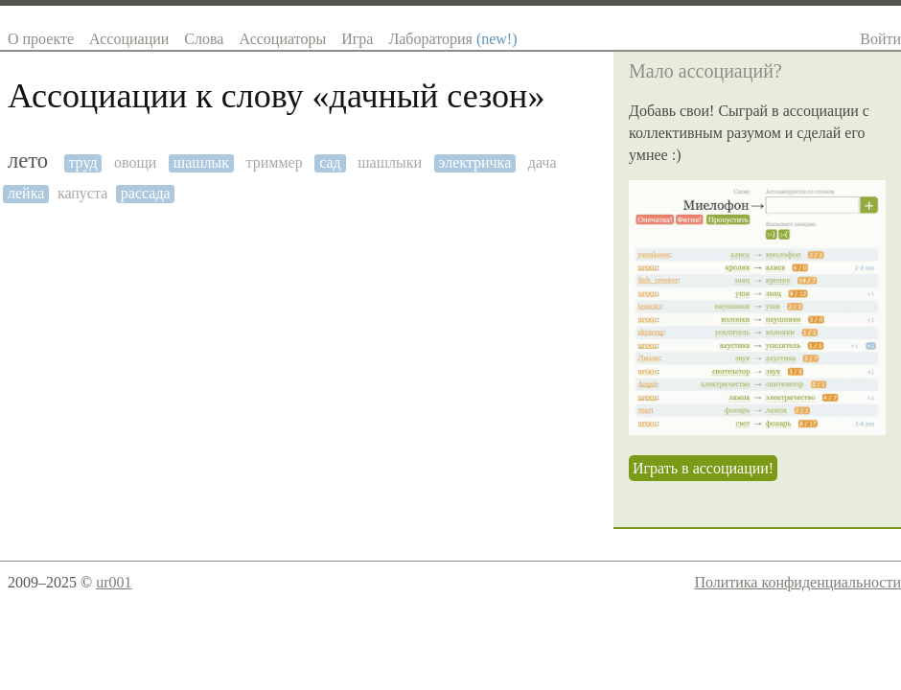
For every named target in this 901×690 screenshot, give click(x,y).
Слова (203, 39)
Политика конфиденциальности (797, 582)
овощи (135, 162)
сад (330, 162)
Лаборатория (452, 39)
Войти (880, 39)
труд (82, 162)
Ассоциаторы (282, 39)
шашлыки (390, 162)
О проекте (41, 39)
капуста (82, 193)
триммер (274, 162)
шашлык (201, 162)
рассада (146, 193)
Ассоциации (129, 39)
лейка (26, 193)
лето (28, 161)
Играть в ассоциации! (703, 468)
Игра (357, 39)
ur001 (113, 582)
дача (542, 162)
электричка (475, 162)
